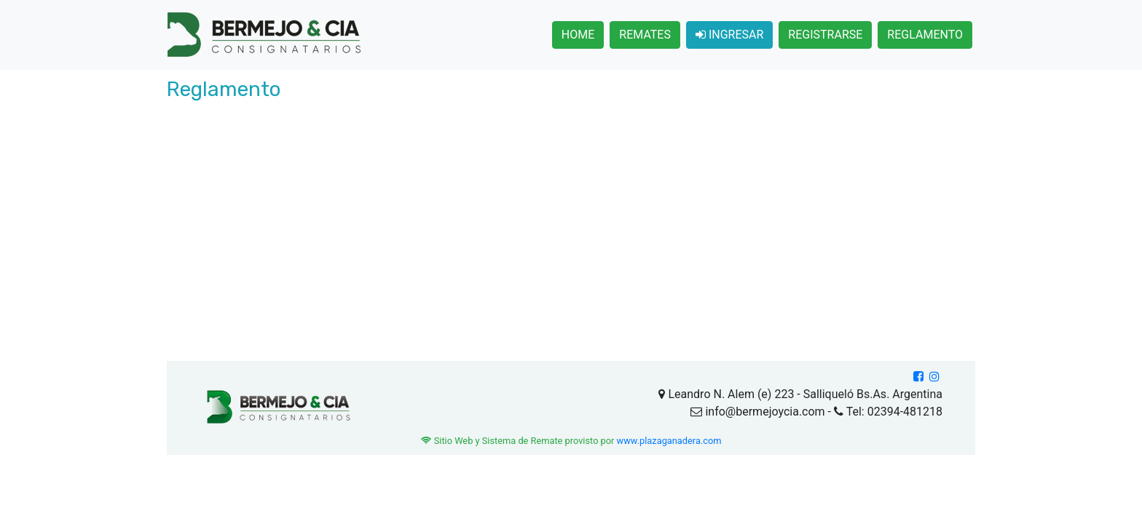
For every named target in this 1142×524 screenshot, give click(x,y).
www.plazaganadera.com (669, 440)
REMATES (645, 34)
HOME (578, 34)
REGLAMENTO (925, 34)
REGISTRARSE (825, 34)
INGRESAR (729, 34)
